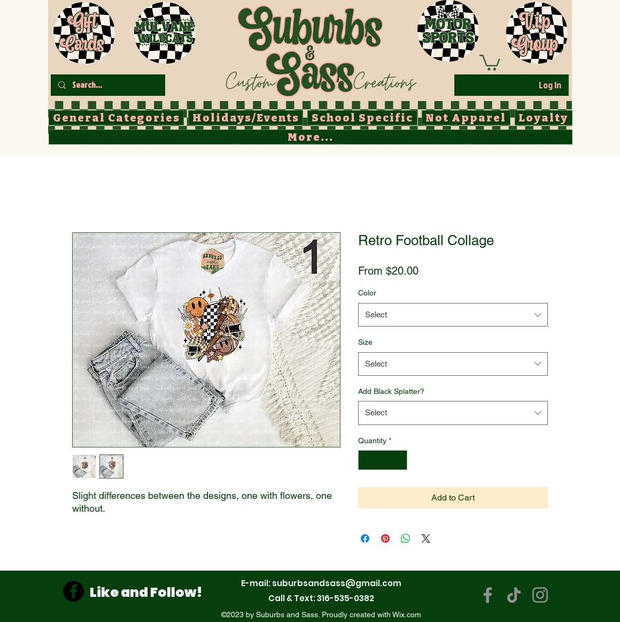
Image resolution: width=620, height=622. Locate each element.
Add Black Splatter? (391, 391)
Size (365, 342)
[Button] (320, 48)
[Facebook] (73, 591)
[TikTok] (513, 595)
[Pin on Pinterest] (385, 538)
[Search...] (107, 85)
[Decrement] (366, 460)
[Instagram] (540, 595)
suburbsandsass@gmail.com (336, 583)
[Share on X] (426, 538)
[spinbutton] (382, 460)
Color (367, 293)
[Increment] (399, 460)
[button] (489, 62)
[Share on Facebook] (365, 538)
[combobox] (453, 315)
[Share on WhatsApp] (405, 538)
